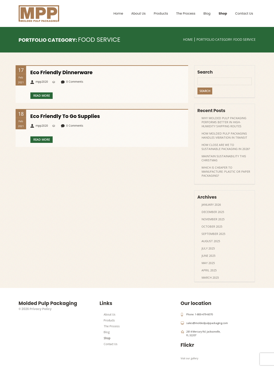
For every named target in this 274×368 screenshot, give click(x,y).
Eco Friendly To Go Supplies (66, 116)
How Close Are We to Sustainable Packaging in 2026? (226, 147)
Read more (41, 95)
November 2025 (213, 219)
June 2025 (208, 256)
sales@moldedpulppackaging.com (206, 322)
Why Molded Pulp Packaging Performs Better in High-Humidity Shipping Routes (224, 122)
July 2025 (208, 248)
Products (161, 13)
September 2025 (213, 234)
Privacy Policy (40, 309)
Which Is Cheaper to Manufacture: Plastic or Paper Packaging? (226, 172)
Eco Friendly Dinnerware (63, 72)
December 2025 (213, 212)
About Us (138, 13)
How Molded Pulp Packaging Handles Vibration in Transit (224, 135)
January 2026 (211, 204)
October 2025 (212, 226)
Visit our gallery (189, 358)
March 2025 (210, 277)
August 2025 (211, 241)
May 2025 (208, 263)
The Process (185, 13)
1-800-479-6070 (204, 314)
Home (118, 13)
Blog (207, 13)
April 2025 (209, 270)
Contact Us (244, 13)
